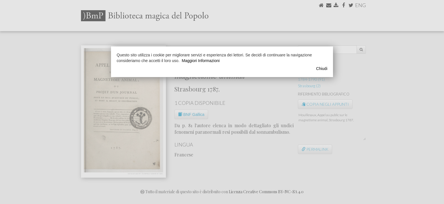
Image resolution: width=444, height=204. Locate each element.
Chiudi (321, 68)
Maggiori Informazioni (201, 60)
